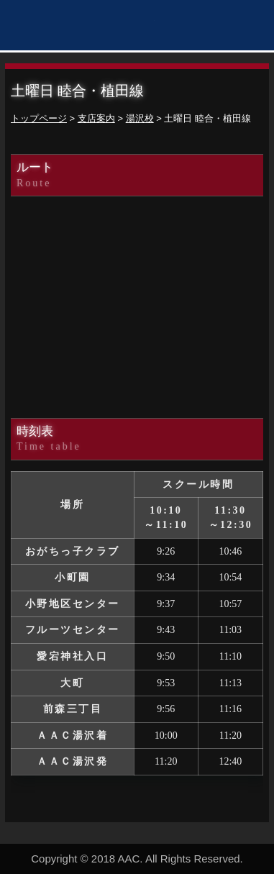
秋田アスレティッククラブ (83, 27)
